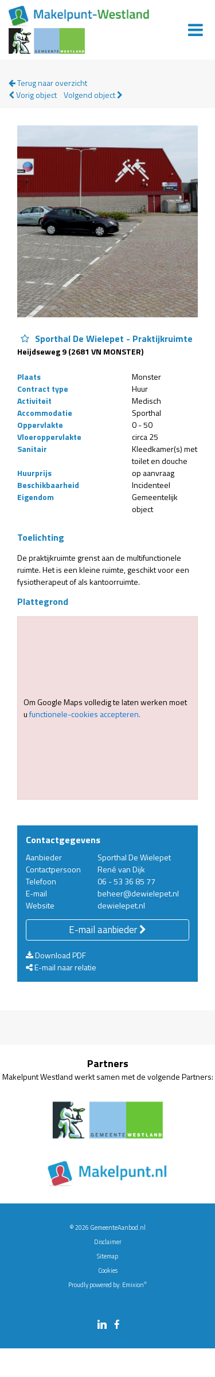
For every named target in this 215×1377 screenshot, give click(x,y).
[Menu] (195, 30)
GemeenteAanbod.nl (118, 1227)
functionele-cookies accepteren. (84, 714)
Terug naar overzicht (48, 83)
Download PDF (56, 955)
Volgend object (93, 95)
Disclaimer (108, 1241)
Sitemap (107, 1256)
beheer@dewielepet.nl (138, 893)
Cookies (108, 1270)
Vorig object (33, 95)
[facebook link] (117, 1325)
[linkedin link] (102, 1325)
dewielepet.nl (121, 905)
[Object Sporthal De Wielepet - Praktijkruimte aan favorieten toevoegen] (25, 338)
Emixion (133, 1284)
